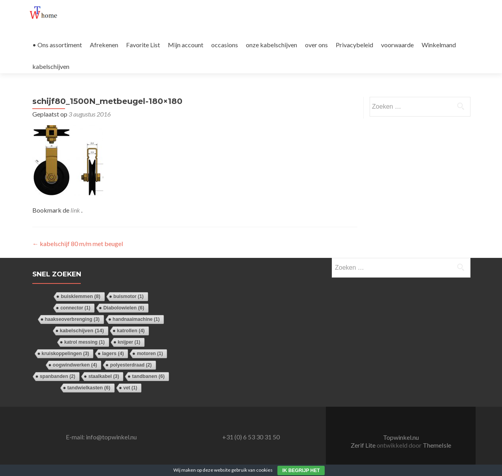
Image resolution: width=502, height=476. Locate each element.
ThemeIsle (437, 445)
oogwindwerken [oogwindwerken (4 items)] (75, 365)
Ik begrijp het (301, 470)
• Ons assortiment (57, 44)
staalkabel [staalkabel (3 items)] (103, 376)
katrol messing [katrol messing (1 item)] (84, 342)
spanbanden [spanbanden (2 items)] (57, 376)
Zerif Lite (364, 445)
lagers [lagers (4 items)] (113, 353)
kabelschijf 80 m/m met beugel (77, 243)
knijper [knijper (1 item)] (129, 342)
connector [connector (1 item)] (75, 308)
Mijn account (185, 44)
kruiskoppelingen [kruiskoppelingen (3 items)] (65, 353)
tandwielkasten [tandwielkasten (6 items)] (88, 388)
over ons (316, 44)
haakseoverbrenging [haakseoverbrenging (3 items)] (72, 319)
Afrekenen (104, 44)
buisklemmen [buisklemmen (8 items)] (80, 296)
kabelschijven (50, 66)
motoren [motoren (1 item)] (150, 353)
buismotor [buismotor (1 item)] (128, 296)
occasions (224, 44)
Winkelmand (439, 44)
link (76, 210)
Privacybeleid (354, 44)
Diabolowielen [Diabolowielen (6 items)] (123, 308)
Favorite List (143, 44)
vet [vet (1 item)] (130, 388)
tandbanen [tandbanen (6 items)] (148, 376)
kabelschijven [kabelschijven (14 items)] (82, 330)
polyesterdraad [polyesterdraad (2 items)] (131, 365)
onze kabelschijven (271, 44)
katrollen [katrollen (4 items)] (131, 330)
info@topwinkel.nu (111, 437)
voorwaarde (397, 44)
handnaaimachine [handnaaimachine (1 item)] (136, 319)
